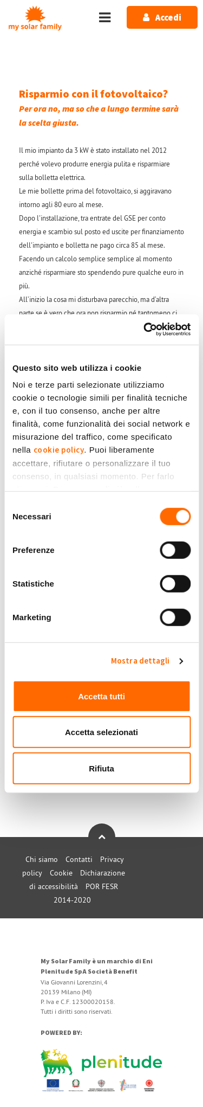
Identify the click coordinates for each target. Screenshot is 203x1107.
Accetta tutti (101, 695)
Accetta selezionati (101, 732)
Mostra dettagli (140, 661)
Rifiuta (101, 768)
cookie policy (59, 450)
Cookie (61, 873)
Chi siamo (41, 859)
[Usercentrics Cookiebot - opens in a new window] (145, 330)
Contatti (79, 859)
